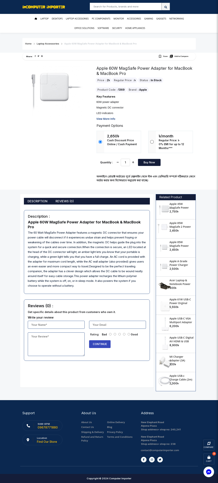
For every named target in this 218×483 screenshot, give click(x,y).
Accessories (134, 18)
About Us (86, 422)
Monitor (119, 18)
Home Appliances (135, 28)
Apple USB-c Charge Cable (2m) (180, 377)
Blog (109, 427)
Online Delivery (116, 422)
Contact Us (87, 427)
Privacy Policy (115, 432)
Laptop (44, 18)
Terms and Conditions (119, 437)
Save (163, 56)
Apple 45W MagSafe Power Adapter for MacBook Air (179, 209)
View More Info (105, 119)
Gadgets (161, 18)
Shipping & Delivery (92, 432)
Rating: (94, 334)
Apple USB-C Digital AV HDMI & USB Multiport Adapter (181, 341)
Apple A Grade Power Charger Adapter (178, 264)
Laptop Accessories (77, 18)
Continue (100, 344)
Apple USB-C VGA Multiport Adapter (180, 320)
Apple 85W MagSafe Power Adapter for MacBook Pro (179, 247)
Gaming (148, 18)
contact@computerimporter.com (160, 450)
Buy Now (149, 162)
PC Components (101, 18)
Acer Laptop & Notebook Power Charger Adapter (179, 283)
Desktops (57, 18)
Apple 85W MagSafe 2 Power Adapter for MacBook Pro (180, 228)
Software (103, 28)
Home (28, 43)
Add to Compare (178, 56)
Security (117, 28)
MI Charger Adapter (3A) (177, 358)
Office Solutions (84, 28)
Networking (176, 18)
